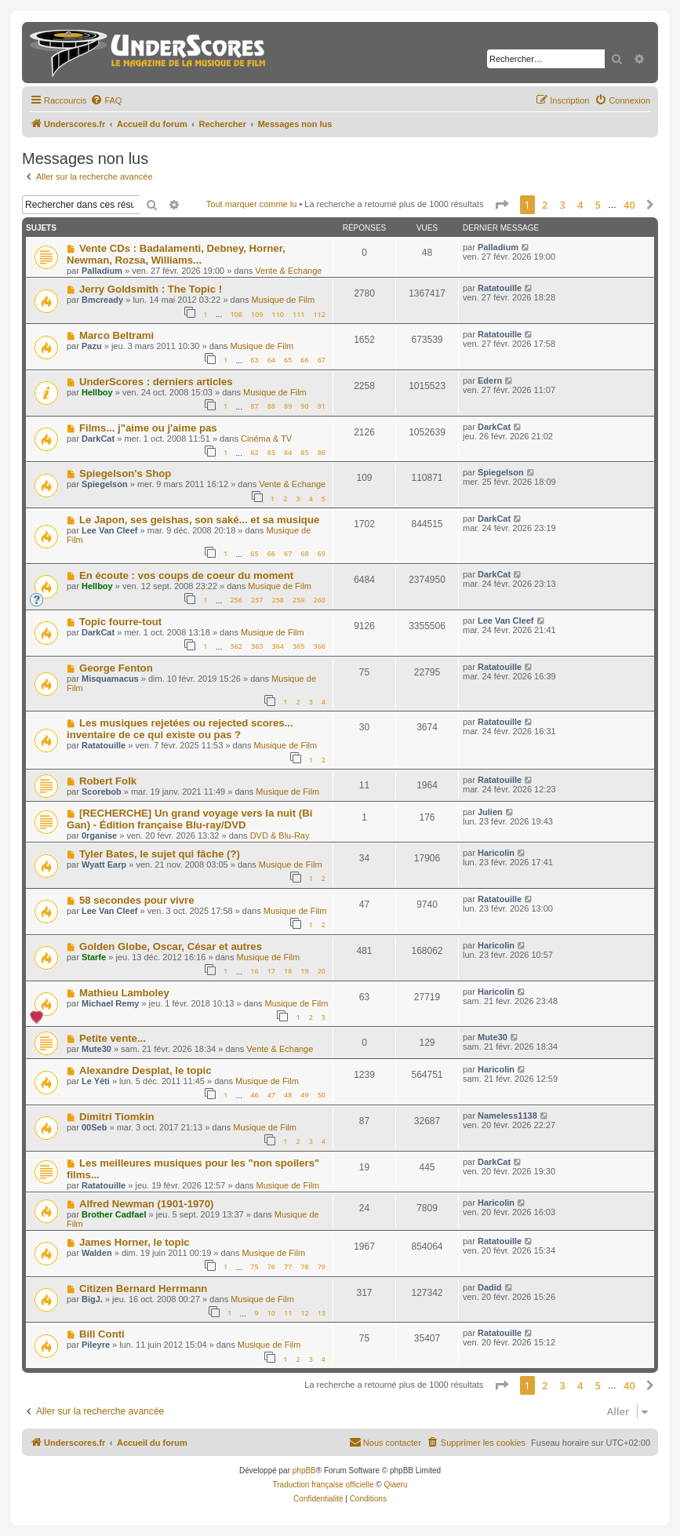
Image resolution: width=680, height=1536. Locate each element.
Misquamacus (110, 678)
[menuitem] (106, 100)
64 (271, 360)
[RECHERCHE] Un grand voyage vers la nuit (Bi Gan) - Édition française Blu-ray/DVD (189, 819)
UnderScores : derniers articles (156, 382)
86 (321, 452)
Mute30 (96, 1049)
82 (254, 452)
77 (288, 1266)
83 (271, 452)
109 (257, 314)
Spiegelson (105, 484)
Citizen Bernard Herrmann (143, 1288)
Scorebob (102, 791)
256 (236, 600)
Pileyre (96, 1344)
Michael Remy (110, 1003)
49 (304, 1095)
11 (288, 1313)
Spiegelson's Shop (125, 473)
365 (298, 646)
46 (254, 1095)
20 (321, 971)
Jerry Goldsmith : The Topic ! (150, 289)
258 (278, 600)
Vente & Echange (288, 270)
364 (278, 646)
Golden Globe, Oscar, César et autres (170, 946)
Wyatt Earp (104, 864)
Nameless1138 (507, 1115)
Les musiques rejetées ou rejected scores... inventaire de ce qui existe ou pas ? (180, 729)
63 (254, 360)
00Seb (94, 1127)
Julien (490, 812)
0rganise (99, 835)
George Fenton (116, 668)
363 (257, 646)
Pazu (92, 346)
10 (271, 1313)
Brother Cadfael (114, 1214)
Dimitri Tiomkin (117, 1117)
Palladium (102, 270)
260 (319, 600)
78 (304, 1266)
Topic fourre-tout (120, 622)
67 (321, 360)
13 (321, 1313)
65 (288, 360)
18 (288, 971)
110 (278, 314)
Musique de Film (283, 299)
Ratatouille (500, 288)
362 (236, 646)
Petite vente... (112, 1038)
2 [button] (544, 205)
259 (298, 600)
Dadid (490, 1287)
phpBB (304, 1470)
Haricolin (496, 852)
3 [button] (562, 205)
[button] (501, 204)
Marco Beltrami (116, 335)
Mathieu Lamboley (124, 993)
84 (288, 452)
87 (254, 406)
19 (304, 971)
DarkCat (98, 438)
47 (271, 1095)
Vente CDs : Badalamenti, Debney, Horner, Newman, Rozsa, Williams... (176, 254)
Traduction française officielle (323, 1484)
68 (304, 553)
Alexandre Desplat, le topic (145, 1070)
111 (298, 314)
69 (321, 553)
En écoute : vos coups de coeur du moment (186, 575)
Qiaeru (395, 1484)
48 (288, 1095)
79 (321, 1266)
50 (321, 1095)
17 (271, 971)
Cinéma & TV (266, 438)
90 (304, 406)
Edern (490, 380)
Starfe (94, 957)
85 (304, 452)
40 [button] (629, 205)
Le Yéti (96, 1081)
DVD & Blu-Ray (280, 835)
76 (271, 1266)
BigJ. (92, 1299)
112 (319, 314)
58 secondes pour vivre (137, 900)
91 (321, 406)
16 (254, 971)
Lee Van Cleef (110, 530)
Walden (97, 1253)
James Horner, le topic (134, 1242)
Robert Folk (107, 781)
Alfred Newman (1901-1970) (146, 1204)
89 (288, 406)
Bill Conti (102, 1334)
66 (304, 360)
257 (257, 600)
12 (304, 1313)
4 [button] (580, 205)
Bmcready (102, 299)
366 (319, 646)
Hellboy (97, 392)
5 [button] (598, 205)
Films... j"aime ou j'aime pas (148, 428)
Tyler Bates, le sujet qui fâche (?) (159, 854)
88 (271, 406)
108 (236, 314)
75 (254, 1266)
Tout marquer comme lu (251, 204)
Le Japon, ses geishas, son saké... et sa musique (199, 520)
